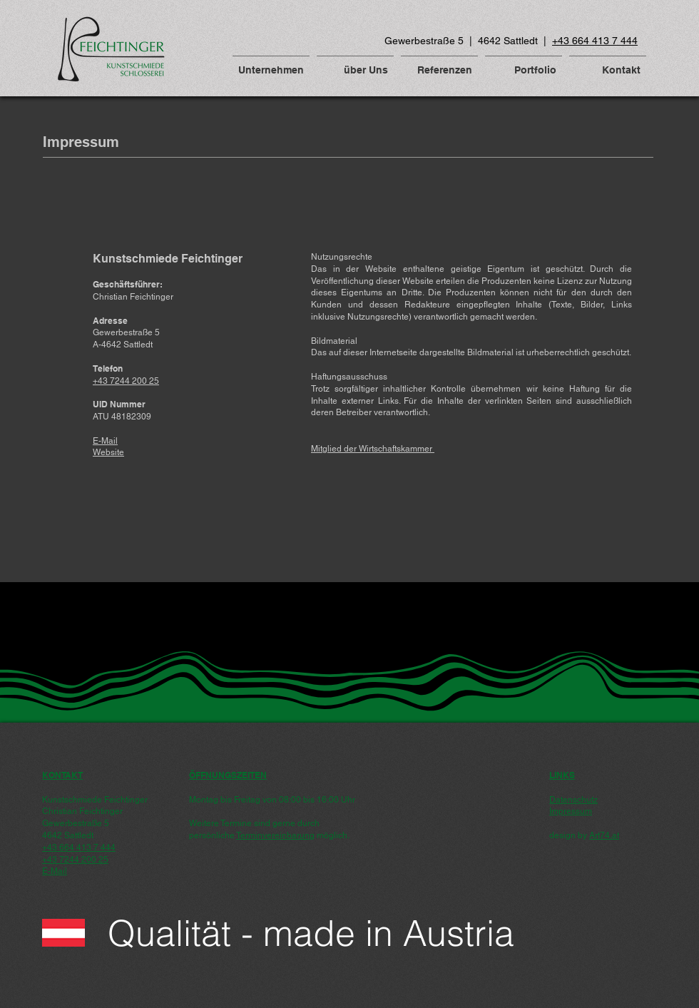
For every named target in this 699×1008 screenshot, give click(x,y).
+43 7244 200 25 (75, 860)
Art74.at (604, 835)
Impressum (570, 811)
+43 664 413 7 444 (595, 40)
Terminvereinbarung (275, 835)
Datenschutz (573, 800)
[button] (271, 64)
